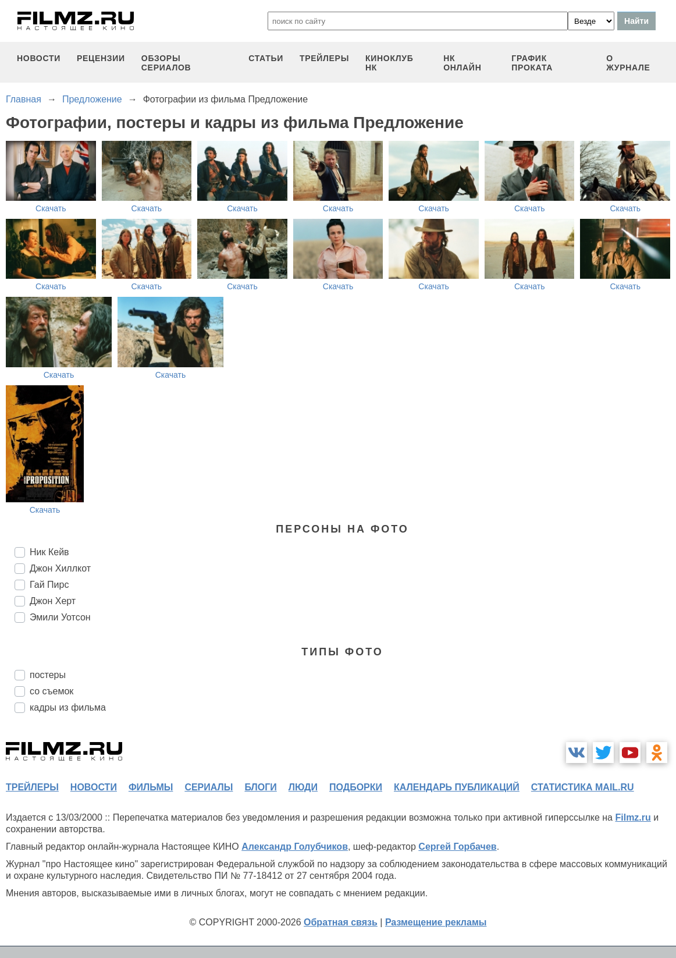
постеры (48, 675)
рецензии (101, 58)
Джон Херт (53, 601)
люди (303, 787)
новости (39, 58)
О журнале (628, 63)
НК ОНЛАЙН (462, 63)
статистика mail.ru (582, 787)
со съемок (51, 691)
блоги (260, 787)
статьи (265, 58)
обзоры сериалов (166, 63)
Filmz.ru (632, 817)
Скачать (50, 208)
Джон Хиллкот (60, 568)
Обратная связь (341, 922)
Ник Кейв (49, 552)
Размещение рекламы (436, 922)
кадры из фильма (68, 707)
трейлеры (324, 58)
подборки (355, 787)
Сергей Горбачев (457, 846)
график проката (532, 63)
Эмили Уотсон (60, 617)
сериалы (208, 787)
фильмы (151, 787)
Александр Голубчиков (294, 846)
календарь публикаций (457, 787)
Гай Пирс (49, 585)
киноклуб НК (389, 63)
